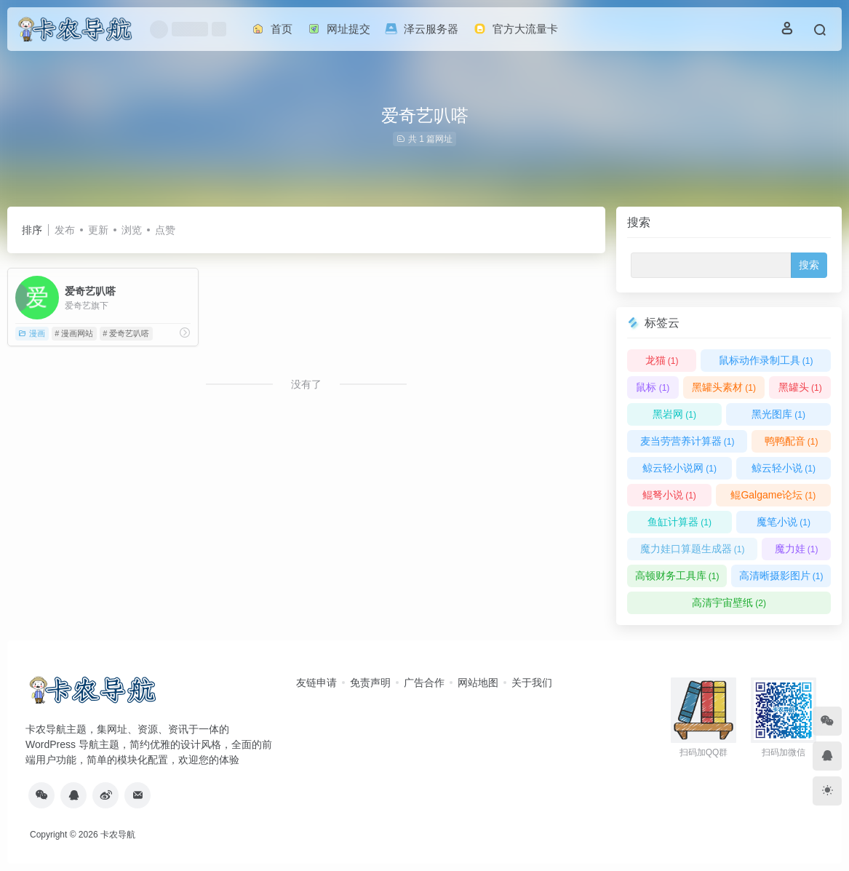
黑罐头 (800, 387)
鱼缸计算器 (679, 522)
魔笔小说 (783, 522)
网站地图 (478, 682)
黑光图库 (778, 414)
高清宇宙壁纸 (729, 602)
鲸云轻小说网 (679, 468)
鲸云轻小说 (784, 468)
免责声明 (370, 682)
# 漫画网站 (74, 333)
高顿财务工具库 (677, 575)
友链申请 (316, 682)
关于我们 (531, 682)
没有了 (306, 384)
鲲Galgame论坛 (773, 495)
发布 (65, 230)
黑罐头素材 (724, 387)
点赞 (165, 230)
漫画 (31, 333)
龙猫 (662, 360)
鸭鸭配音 (791, 441)
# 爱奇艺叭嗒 (126, 333)
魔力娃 (796, 548)
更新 (98, 230)
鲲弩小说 (669, 495)
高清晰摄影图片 (781, 575)
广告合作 (424, 682)
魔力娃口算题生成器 (692, 548)
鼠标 (652, 387)
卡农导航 (117, 835)
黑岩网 (674, 414)
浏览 (131, 230)
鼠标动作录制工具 (766, 360)
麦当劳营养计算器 (687, 441)
